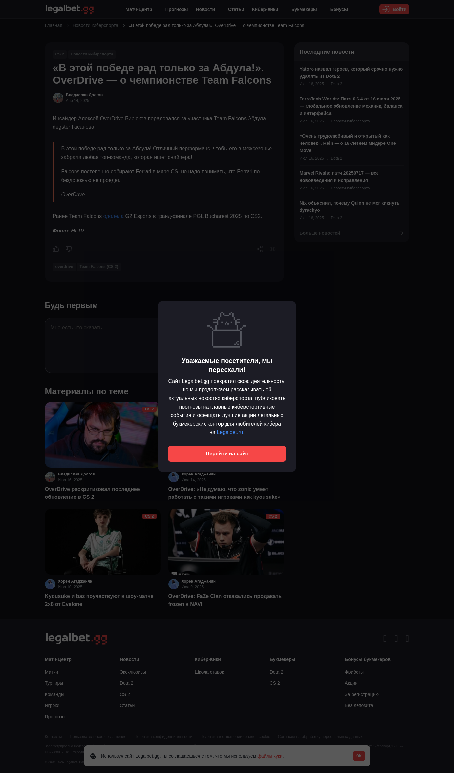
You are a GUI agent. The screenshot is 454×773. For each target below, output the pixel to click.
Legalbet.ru (230, 432)
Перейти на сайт (227, 453)
